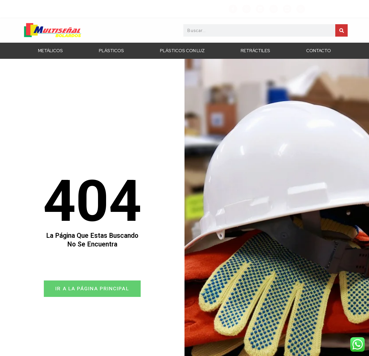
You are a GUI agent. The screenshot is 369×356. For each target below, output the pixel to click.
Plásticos (111, 51)
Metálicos (50, 51)
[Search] (341, 30)
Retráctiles (255, 51)
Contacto (318, 51)
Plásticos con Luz (182, 51)
